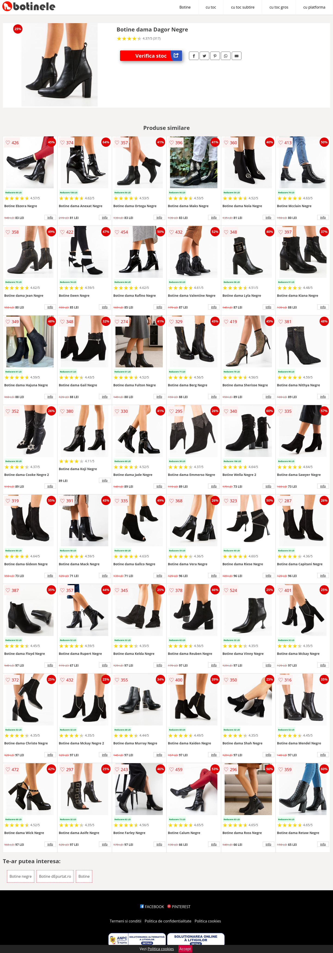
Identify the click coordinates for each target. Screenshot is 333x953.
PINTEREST (178, 906)
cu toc (211, 7)
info (50, 217)
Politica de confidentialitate (168, 921)
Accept (185, 948)
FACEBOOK (152, 906)
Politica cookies (208, 921)
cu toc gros (278, 7)
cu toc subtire (242, 7)
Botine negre (20, 876)
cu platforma (314, 7)
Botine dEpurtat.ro (55, 876)
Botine (185, 7)
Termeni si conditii (126, 921)
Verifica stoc (159, 55)
